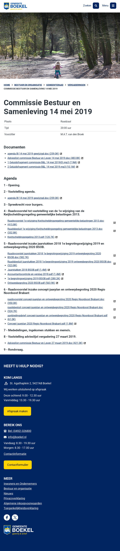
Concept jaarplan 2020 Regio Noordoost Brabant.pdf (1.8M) (42, 323)
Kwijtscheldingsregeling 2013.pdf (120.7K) (33, 237)
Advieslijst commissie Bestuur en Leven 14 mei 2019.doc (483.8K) (45, 158)
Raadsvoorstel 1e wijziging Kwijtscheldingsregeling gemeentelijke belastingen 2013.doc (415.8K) (56, 222)
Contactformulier (17, 464)
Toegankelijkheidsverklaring (21, 508)
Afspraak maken (17, 411)
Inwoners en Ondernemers (20, 483)
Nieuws (8, 493)
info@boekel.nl (17, 437)
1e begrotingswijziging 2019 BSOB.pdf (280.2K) (35, 278)
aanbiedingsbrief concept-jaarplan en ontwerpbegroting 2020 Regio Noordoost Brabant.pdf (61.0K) (58, 317)
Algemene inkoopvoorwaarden (23, 503)
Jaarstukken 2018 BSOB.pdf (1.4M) (29, 269)
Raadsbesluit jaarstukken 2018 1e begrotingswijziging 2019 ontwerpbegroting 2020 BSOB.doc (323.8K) (59, 263)
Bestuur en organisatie (18, 488)
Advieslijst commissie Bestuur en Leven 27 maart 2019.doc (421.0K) (47, 342)
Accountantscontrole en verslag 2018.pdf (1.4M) (36, 274)
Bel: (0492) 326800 (19, 431)
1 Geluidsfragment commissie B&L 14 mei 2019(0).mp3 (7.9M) (44, 162)
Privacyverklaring (14, 498)
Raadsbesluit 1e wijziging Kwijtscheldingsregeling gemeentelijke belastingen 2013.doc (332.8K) (55, 230)
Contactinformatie (15, 453)
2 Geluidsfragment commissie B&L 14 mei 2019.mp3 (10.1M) (43, 166)
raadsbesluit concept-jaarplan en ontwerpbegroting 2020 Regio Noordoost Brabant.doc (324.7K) (55, 309)
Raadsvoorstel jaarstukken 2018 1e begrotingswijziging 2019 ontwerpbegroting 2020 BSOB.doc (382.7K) (54, 255)
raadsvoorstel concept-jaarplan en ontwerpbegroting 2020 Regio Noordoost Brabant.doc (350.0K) (56, 301)
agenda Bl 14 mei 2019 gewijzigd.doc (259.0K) (35, 153)
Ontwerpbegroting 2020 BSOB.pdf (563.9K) (33, 282)
